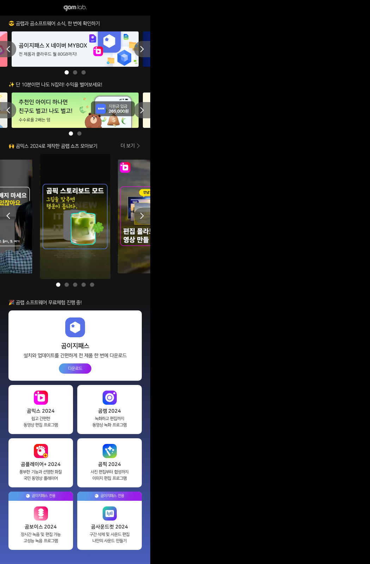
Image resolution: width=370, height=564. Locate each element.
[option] (75, 49)
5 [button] (92, 285)
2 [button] (75, 72)
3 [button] (83, 72)
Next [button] (142, 49)
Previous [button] (8, 49)
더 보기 (128, 145)
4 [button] (83, 285)
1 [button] (67, 72)
